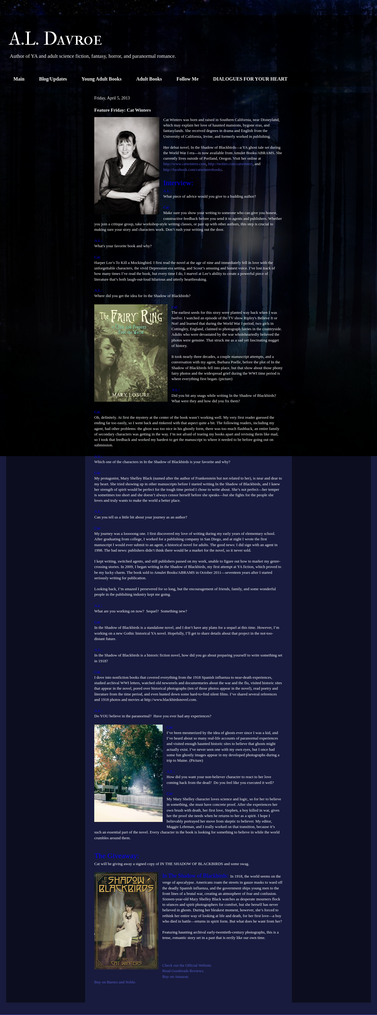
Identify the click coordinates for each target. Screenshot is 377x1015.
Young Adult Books (101, 78)
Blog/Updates (53, 78)
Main (18, 78)
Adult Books (149, 78)
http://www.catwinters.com (184, 163)
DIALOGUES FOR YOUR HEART (250, 78)
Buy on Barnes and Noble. (115, 982)
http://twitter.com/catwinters (230, 163)
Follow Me (188, 78)
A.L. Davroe (55, 39)
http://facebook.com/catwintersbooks (192, 169)
